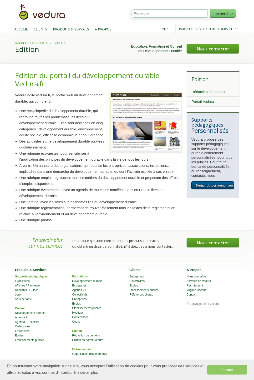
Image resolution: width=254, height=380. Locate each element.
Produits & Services (46, 43)
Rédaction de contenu (209, 92)
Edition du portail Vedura (87, 340)
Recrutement (195, 285)
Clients (135, 270)
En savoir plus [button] (86, 372)
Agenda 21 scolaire (27, 322)
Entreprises (22, 331)
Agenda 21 (22, 317)
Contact (191, 294)
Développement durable (30, 313)
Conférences (80, 317)
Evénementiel (81, 349)
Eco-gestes (79, 285)
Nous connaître (196, 276)
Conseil (20, 308)
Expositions (22, 281)
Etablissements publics (29, 340)
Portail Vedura (203, 101)
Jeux (18, 294)
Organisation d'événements (89, 353)
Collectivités (22, 326)
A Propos (194, 270)
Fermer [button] (227, 370)
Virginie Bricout (196, 290)
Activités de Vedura (199, 281)
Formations (80, 276)
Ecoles (19, 335)
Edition (27, 49)
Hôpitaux (77, 312)
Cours (76, 321)
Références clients (141, 294)
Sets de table (23, 299)
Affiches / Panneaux (28, 285)
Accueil (21, 43)
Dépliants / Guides (26, 290)
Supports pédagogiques (31, 276)
